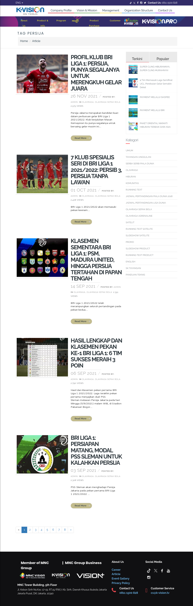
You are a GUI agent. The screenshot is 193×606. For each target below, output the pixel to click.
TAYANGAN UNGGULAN (138, 157)
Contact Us (165, 10)
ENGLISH (130, 261)
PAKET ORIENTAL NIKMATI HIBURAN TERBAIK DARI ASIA (155, 125)
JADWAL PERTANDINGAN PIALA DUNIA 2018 (149, 196)
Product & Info (42, 23)
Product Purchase (94, 23)
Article (36, 41)
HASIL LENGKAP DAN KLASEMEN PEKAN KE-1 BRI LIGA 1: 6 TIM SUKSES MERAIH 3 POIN (96, 353)
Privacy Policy (121, 583)
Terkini (137, 59)
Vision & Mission (87, 10)
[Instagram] (141, 3)
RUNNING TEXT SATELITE (139, 229)
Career (116, 569)
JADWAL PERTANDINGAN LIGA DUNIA (146, 202)
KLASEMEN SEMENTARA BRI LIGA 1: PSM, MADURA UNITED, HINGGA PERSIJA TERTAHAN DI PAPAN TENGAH (96, 260)
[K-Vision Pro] (159, 21)
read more (80, 138)
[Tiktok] (148, 570)
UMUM (129, 150)
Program (61, 20)
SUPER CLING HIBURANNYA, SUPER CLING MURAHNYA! (155, 68)
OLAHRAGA (132, 170)
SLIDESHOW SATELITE (137, 235)
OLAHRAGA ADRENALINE (139, 216)
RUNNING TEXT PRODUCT (139, 255)
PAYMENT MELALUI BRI (152, 110)
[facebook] (162, 570)
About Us (24, 23)
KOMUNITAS (132, 183)
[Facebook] (137, 3)
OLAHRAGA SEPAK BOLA (139, 209)
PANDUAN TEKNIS (135, 274)
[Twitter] (131, 3)
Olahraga (88, 102)
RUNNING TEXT (134, 189)
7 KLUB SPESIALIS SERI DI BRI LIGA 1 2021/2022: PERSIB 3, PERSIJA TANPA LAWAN (96, 170)
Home (24, 41)
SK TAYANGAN (133, 268)
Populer (163, 59)
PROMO (130, 242)
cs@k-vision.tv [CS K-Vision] (160, 592)
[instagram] (148, 577)
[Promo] (75, 21)
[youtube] (168, 570)
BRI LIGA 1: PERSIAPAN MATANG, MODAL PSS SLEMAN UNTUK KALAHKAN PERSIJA (96, 450)
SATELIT (130, 222)
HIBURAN (131, 176)
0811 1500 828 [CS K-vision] (128, 592)
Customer (115, 20)
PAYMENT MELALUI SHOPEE (155, 97)
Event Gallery (120, 578)
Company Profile (61, 10)
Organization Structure (138, 10)
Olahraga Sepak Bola (107, 102)
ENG (19, 2)
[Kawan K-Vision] (131, 21)
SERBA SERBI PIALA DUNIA (140, 163)
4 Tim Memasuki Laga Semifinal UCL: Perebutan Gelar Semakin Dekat (156, 84)
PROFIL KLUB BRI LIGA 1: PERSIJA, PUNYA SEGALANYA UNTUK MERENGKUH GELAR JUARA (96, 73)
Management (110, 10)
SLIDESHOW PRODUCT (138, 248)
